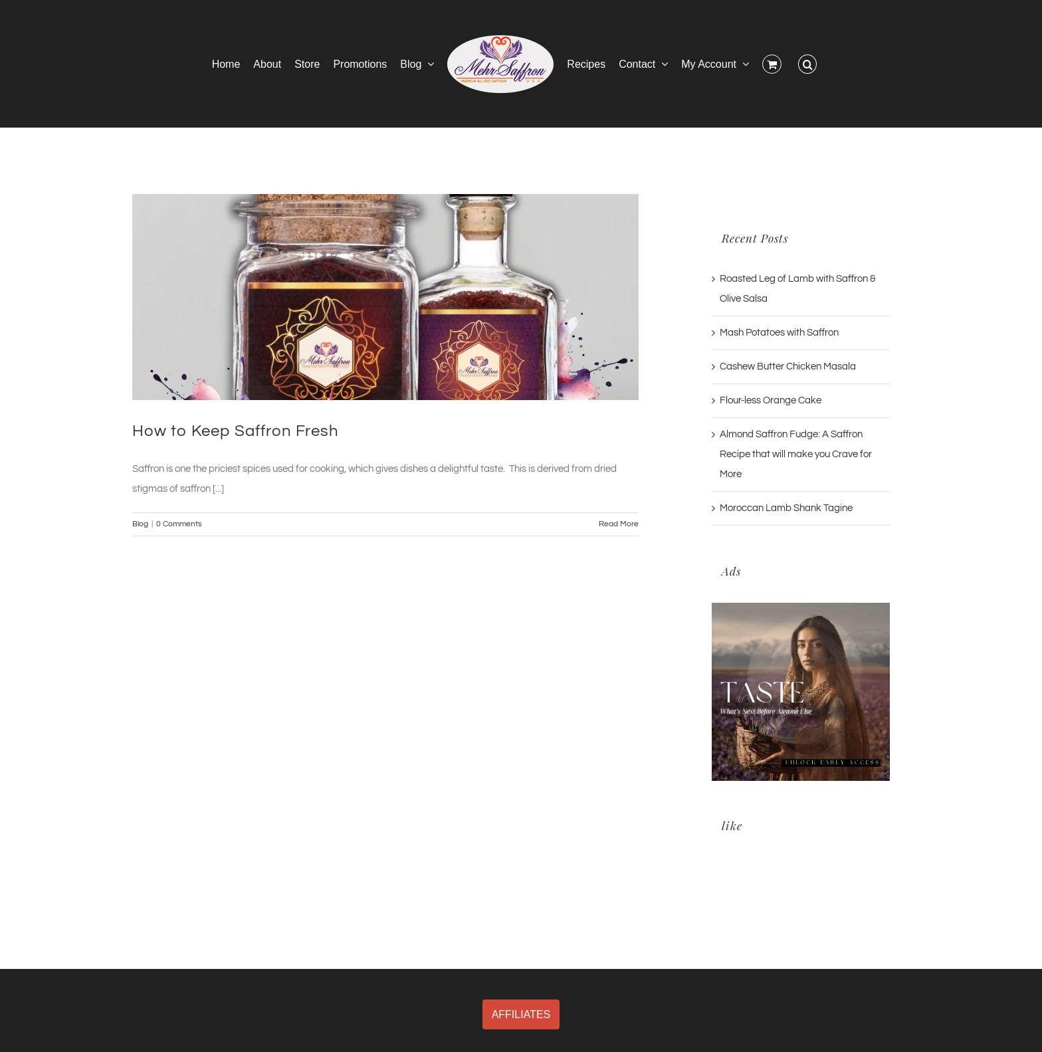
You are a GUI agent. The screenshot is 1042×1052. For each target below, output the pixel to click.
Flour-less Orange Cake (770, 400)
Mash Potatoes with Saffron (779, 333)
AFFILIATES (521, 1014)
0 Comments (179, 524)
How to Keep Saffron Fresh (235, 431)
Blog (140, 524)
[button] (807, 64)
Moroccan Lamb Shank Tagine (786, 508)
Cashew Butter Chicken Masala (788, 366)
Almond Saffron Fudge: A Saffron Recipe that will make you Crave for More (796, 454)
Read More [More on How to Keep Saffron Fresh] (619, 524)
